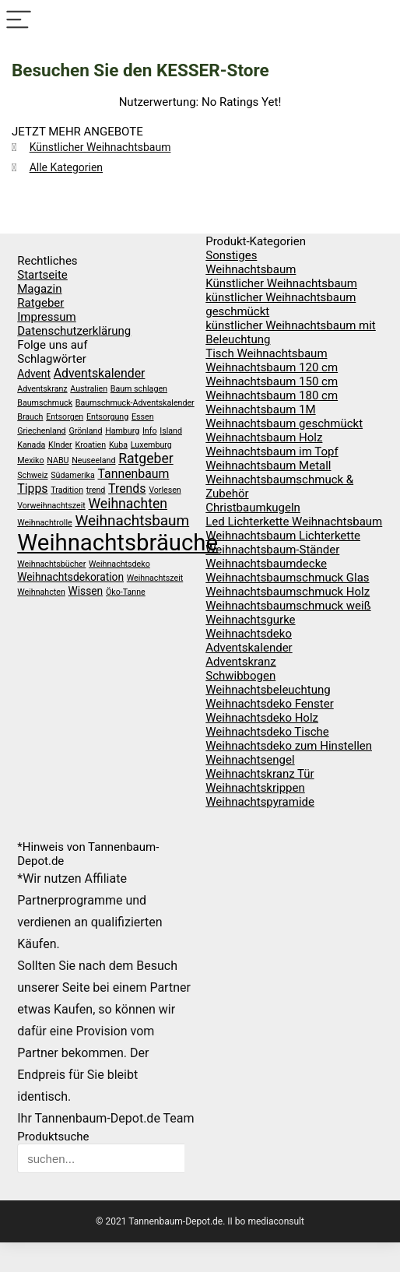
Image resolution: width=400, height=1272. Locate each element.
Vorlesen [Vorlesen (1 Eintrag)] (165, 490)
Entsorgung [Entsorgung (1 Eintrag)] (107, 417)
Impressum (46, 317)
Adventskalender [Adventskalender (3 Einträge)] (100, 373)
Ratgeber (40, 303)
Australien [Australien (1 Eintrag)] (88, 389)
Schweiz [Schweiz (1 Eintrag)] (32, 475)
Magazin (39, 289)
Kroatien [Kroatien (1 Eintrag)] (90, 445)
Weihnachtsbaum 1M (260, 409)
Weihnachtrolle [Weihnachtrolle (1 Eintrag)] (44, 523)
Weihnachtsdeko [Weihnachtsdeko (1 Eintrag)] (119, 564)
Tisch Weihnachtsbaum (266, 353)
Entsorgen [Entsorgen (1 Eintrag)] (64, 417)
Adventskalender (248, 648)
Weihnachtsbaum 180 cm (271, 395)
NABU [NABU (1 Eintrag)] (57, 460)
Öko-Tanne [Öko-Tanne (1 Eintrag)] (126, 592)
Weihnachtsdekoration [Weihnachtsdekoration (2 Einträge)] (70, 577)
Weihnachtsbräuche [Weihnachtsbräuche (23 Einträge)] (117, 542)
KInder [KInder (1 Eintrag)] (60, 445)
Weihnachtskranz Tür (259, 774)
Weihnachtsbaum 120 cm (271, 367)
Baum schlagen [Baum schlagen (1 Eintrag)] (139, 389)
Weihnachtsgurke (250, 620)
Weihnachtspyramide (259, 802)
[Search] (381, 20)
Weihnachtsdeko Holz (261, 718)
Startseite (42, 275)
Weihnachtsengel (249, 760)
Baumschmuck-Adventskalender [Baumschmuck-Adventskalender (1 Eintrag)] (135, 403)
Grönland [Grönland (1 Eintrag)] (85, 431)
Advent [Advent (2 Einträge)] (34, 373)
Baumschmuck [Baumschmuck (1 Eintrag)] (44, 403)
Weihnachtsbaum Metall (268, 466)
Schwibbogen (240, 676)
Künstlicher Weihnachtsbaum (100, 147)
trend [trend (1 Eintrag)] (96, 490)
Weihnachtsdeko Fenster (269, 704)
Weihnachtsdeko (248, 634)
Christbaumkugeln (252, 508)
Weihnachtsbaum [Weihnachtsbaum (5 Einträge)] (132, 520)
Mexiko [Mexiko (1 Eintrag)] (30, 460)
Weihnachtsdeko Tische (267, 732)
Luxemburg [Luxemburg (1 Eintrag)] (151, 445)
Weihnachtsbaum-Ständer (272, 550)
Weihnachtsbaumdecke (266, 564)
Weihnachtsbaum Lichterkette (282, 536)
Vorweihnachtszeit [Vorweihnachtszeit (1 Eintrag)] (51, 506)
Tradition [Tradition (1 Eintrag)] (67, 490)
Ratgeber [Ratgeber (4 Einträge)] (145, 458)
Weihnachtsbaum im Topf (272, 451)
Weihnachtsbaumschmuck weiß (287, 606)
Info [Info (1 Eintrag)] (149, 431)
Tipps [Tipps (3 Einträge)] (32, 488)
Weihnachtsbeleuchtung (267, 690)
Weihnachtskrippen (255, 788)
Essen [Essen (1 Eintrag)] (143, 417)
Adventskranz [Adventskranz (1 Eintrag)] (42, 389)
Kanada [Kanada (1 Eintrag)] (31, 445)
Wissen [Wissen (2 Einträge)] (86, 591)
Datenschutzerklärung (74, 331)
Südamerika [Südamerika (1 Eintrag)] (72, 475)
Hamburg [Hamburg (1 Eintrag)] (122, 431)
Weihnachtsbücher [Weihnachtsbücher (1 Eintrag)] (51, 564)
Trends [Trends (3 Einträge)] (127, 488)
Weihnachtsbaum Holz (263, 437)
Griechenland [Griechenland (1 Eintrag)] (41, 431)
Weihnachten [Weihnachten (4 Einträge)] (127, 503)
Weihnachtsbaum (250, 269)
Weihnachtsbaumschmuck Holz (287, 592)
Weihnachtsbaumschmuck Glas (287, 578)
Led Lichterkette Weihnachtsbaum (293, 522)
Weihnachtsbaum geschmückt (284, 423)
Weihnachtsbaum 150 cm (271, 381)
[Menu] (18, 20)
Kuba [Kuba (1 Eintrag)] (118, 445)
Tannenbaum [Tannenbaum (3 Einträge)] (133, 473)
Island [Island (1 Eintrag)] (171, 431)
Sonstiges (231, 255)
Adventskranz (240, 662)
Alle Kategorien (66, 167)
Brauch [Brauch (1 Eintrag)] (30, 417)
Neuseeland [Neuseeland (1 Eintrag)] (93, 460)
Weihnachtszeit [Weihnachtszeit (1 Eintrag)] (155, 578)
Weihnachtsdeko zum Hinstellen (288, 746)
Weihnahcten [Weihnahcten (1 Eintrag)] (41, 592)
